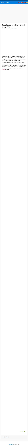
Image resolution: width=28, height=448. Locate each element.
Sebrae (7, 436)
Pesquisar (7, 2)
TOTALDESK (11, 444)
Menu (2, 2)
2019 (3, 436)
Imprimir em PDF (22, 431)
